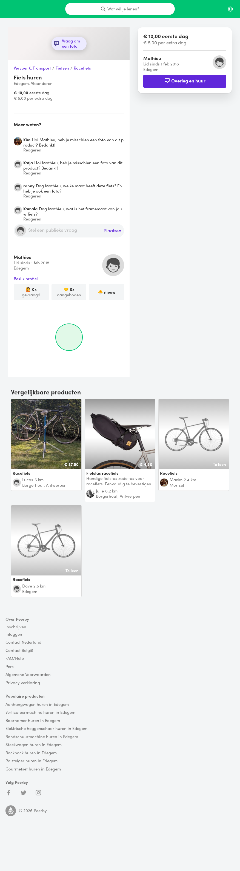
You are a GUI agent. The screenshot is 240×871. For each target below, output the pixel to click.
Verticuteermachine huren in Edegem (40, 712)
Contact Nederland (23, 642)
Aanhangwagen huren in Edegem (37, 704)
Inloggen (13, 634)
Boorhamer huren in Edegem (32, 720)
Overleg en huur (184, 80)
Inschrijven (15, 627)
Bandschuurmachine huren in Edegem (41, 737)
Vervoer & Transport (32, 68)
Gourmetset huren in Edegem (33, 769)
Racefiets (82, 68)
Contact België (19, 650)
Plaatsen (112, 230)
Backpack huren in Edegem (31, 753)
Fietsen (62, 68)
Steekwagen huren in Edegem (33, 744)
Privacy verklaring (22, 683)
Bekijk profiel (26, 279)
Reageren (32, 150)
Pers (9, 666)
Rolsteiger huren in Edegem (31, 761)
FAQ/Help (14, 658)
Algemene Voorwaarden (28, 674)
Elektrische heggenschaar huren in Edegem (46, 728)
